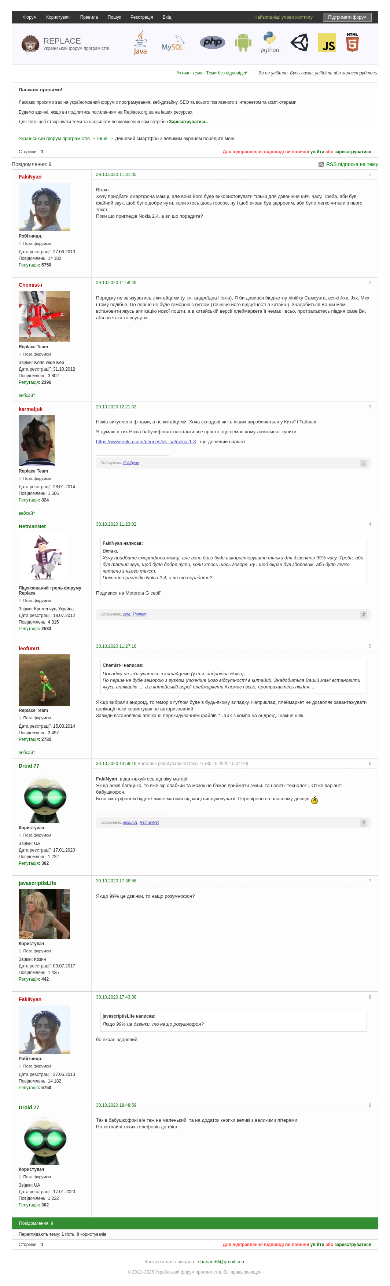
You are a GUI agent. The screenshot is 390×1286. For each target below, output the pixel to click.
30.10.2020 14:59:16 (116, 763)
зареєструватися (353, 151)
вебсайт (27, 395)
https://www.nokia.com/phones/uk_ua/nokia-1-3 (146, 441)
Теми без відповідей (226, 73)
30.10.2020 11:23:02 (116, 524)
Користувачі (58, 17)
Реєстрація (141, 17)
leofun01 (29, 648)
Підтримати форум (347, 17)
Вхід (167, 17)
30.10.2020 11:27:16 (116, 646)
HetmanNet (32, 526)
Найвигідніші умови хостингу (283, 17)
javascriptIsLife (37, 883)
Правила (89, 17)
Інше (102, 138)
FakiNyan (30, 177)
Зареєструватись (187, 121)
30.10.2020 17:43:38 (116, 997)
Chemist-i (30, 285)
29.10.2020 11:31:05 (116, 174)
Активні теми (189, 73)
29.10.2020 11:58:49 (116, 282)
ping (126, 614)
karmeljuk (31, 409)
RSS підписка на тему (352, 164)
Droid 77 (29, 766)
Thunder (139, 614)
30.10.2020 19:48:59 (116, 1105)
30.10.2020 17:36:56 (116, 880)
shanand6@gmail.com (222, 1261)
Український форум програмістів (53, 138)
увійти (317, 151)
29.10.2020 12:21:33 (116, 406)
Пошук (114, 17)
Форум (29, 17)
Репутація (29, 265)
